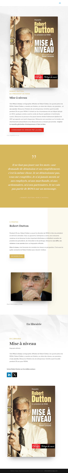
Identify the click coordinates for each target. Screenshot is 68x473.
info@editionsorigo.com (51, 471)
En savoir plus (19, 256)
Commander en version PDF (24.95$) (29, 130)
